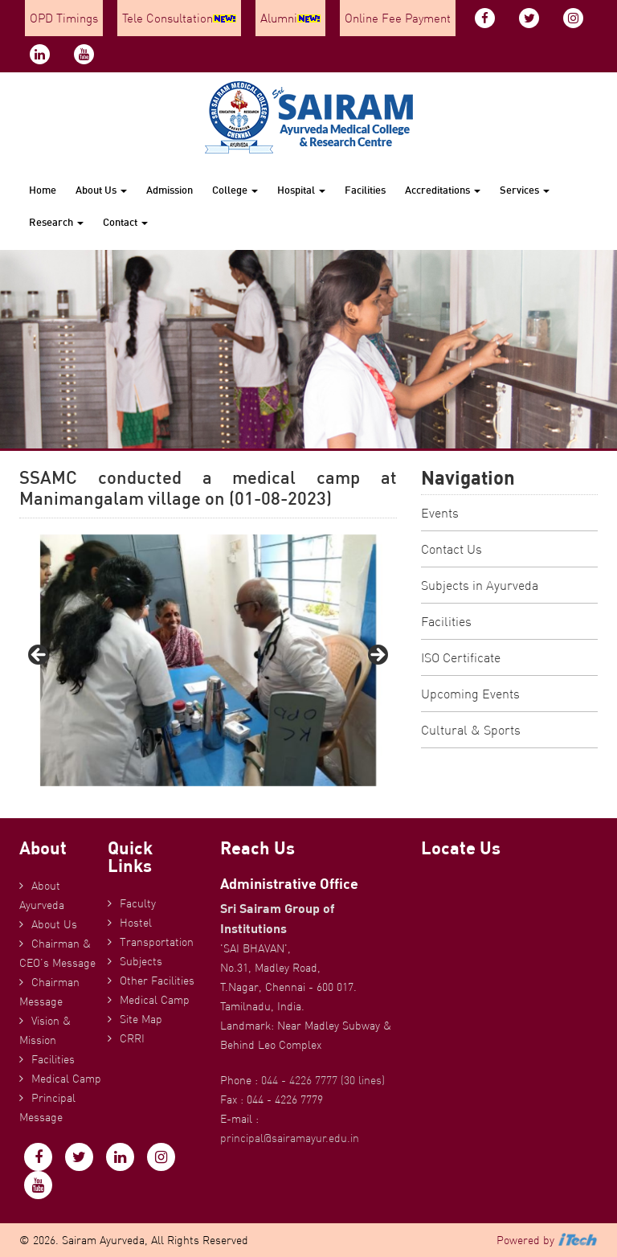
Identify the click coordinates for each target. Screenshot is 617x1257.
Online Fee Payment (398, 18)
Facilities (365, 189)
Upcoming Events (470, 694)
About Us (101, 189)
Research (56, 221)
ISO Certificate (461, 657)
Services (525, 189)
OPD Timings (64, 18)
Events (440, 513)
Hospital (301, 189)
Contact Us (451, 549)
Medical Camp (66, 1078)
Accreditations (442, 189)
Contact (125, 221)
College (235, 189)
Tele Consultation (179, 18)
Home (42, 189)
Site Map (141, 1019)
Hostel (136, 922)
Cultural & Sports (471, 730)
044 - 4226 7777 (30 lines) (323, 1080)
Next (377, 656)
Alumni (290, 18)
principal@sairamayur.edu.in (289, 1138)
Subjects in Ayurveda (479, 585)
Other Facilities (157, 980)
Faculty (138, 903)
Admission (169, 189)
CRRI (132, 1038)
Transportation (157, 942)
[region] (208, 660)
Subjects (141, 961)
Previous (39, 656)
